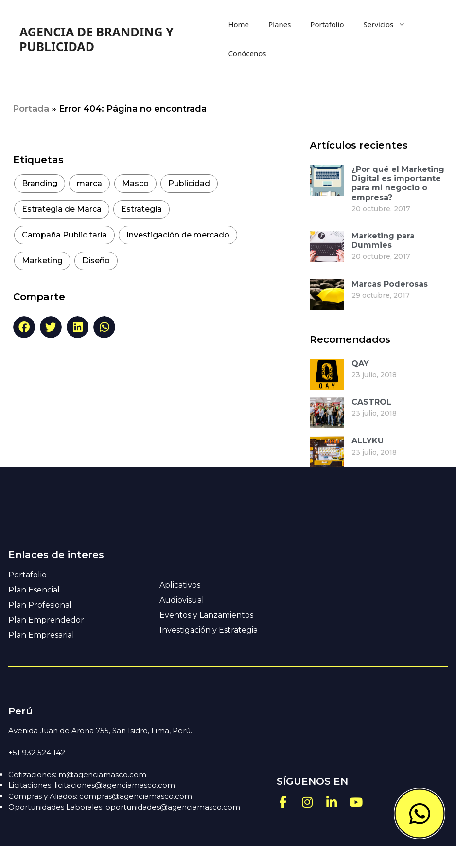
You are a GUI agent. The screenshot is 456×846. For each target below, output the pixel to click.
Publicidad (189, 183)
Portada (31, 108)
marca (89, 183)
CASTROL (371, 401)
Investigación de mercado (177, 234)
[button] (24, 327)
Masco (135, 183)
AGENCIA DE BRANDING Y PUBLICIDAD (96, 38)
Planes (279, 24)
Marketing (42, 260)
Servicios (390, 24)
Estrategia (141, 209)
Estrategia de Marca (62, 209)
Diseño (96, 260)
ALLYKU (367, 440)
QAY (360, 363)
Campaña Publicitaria (64, 234)
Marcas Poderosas (389, 283)
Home (238, 24)
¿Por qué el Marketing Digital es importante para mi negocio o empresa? (397, 183)
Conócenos (247, 53)
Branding (39, 183)
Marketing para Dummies (383, 240)
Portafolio (327, 24)
